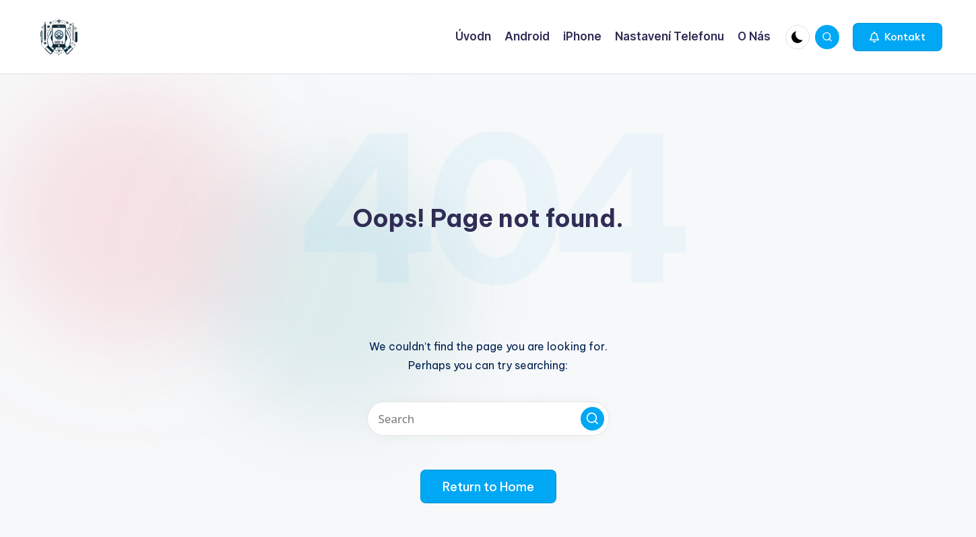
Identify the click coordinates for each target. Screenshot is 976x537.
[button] (897, 37)
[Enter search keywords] (488, 419)
